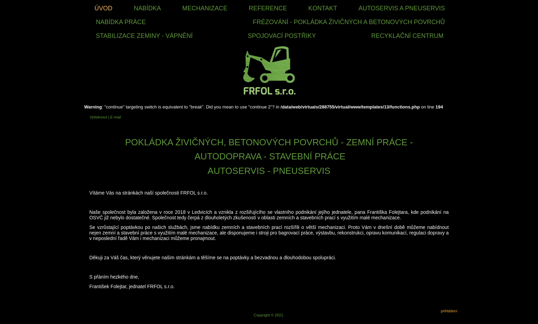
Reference (268, 8)
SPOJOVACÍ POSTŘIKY (282, 35)
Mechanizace (205, 8)
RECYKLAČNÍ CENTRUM (407, 35)
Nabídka (147, 8)
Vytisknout (98, 117)
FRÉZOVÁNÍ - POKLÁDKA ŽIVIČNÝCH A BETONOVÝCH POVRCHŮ (349, 22)
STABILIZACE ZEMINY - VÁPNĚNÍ (144, 35)
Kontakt (322, 8)
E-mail (115, 117)
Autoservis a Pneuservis (401, 8)
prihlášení (449, 311)
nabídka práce (121, 22)
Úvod (103, 8)
